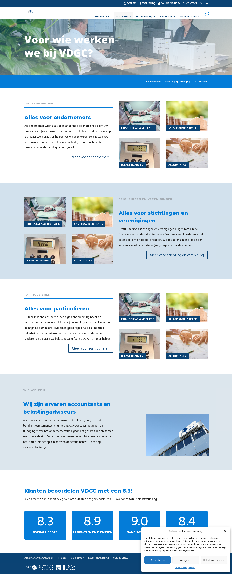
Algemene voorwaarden (38, 558)
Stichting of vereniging (177, 81)
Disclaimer (77, 558)
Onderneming (153, 81)
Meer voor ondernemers (91, 157)
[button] (225, 531)
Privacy (192, 567)
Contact (190, 4)
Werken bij (147, 4)
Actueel (130, 4)
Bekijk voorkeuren (213, 560)
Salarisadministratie (182, 128)
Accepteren (158, 560)
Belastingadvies (132, 165)
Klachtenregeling (98, 558)
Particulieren (201, 81)
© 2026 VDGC (120, 558)
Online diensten (169, 4)
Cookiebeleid (181, 567)
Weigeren (185, 560)
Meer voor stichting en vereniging (177, 255)
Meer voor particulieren (91, 348)
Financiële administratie (137, 128)
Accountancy (177, 165)
